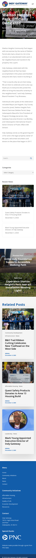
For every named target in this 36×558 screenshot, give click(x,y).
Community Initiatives (9, 481)
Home (4, 478)
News (12, 31)
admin (6, 28)
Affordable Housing (11, 386)
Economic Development (10, 509)
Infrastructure (10, 336)
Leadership (8, 434)
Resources (5, 512)
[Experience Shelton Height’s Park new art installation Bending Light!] (18, 285)
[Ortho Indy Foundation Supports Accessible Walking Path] (18, 261)
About (4, 484)
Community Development (13, 333)
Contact (4, 489)
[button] (33, 4)
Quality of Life (20, 31)
